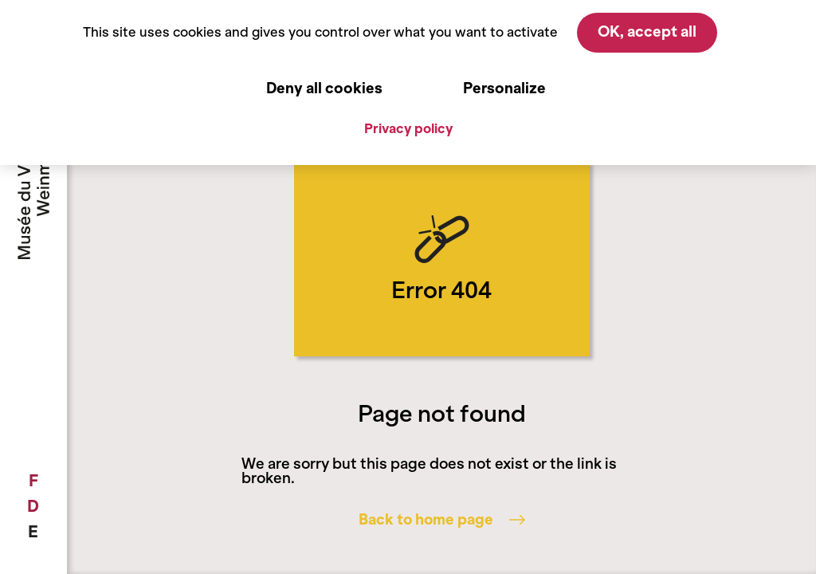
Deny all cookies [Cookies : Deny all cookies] (324, 88)
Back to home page (442, 520)
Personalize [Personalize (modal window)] (504, 88)
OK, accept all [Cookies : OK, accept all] (647, 32)
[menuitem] (33, 481)
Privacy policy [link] (408, 128)
